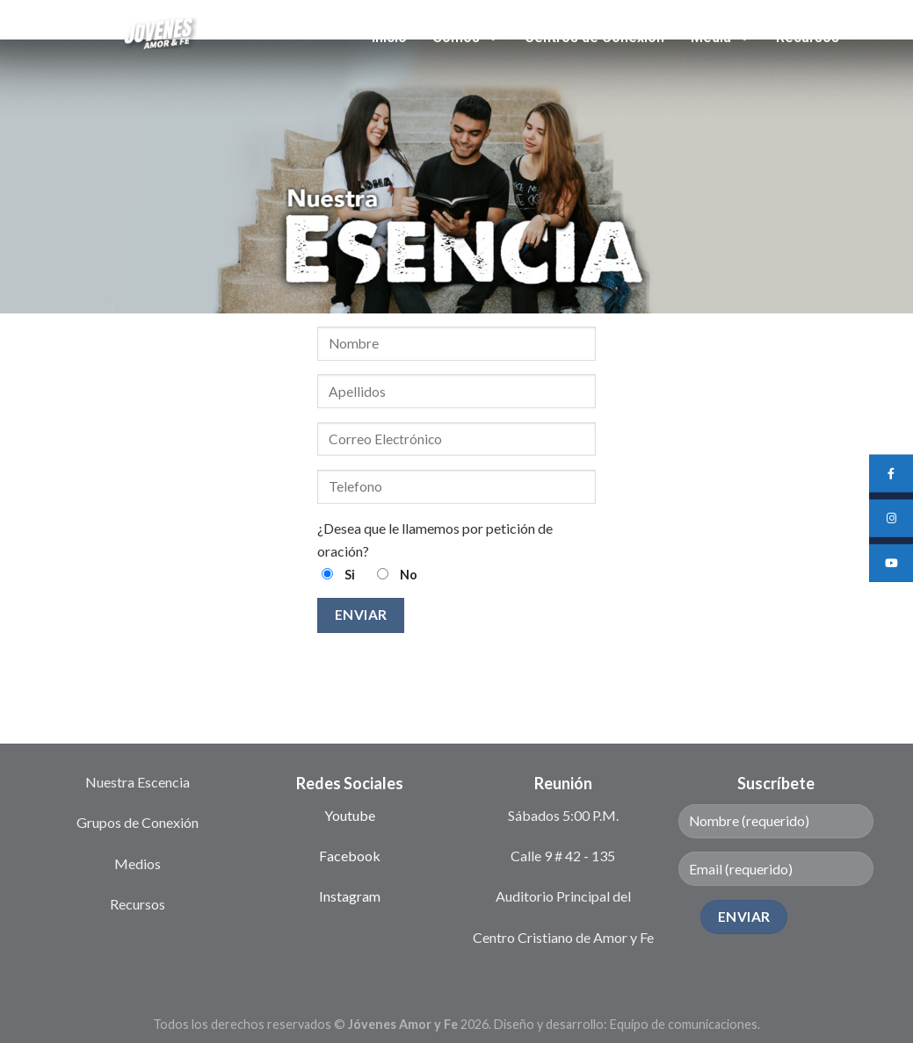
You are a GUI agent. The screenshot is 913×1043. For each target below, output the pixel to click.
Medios (137, 863)
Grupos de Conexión (137, 822)
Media (720, 37)
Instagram (349, 896)
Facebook (349, 855)
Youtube (349, 815)
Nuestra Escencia (137, 781)
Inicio (389, 37)
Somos (465, 37)
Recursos (807, 37)
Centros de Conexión (594, 37)
